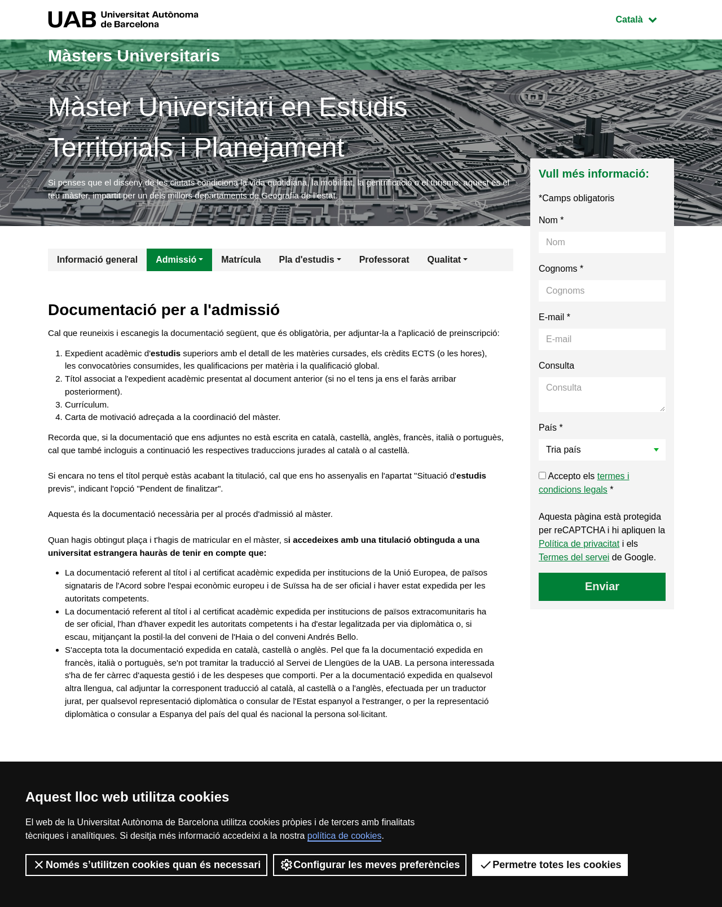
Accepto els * (584, 485)
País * (551, 430)
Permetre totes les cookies (550, 864)
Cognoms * (561, 271)
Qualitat (444, 262)
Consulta (556, 368)
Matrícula (241, 262)
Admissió (176, 262)
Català (644, 18)
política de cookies (344, 835)
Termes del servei (574, 560)
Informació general (97, 262)
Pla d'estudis (306, 262)
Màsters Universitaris (150, 54)
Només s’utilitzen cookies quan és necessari (146, 864)
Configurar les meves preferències (370, 864)
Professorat (384, 262)
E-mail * (554, 320)
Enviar (602, 589)
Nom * (551, 223)
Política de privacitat (579, 546)
